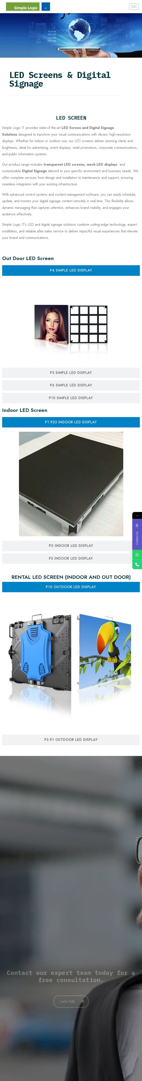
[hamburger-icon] (134, 6)
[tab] (71, 270)
